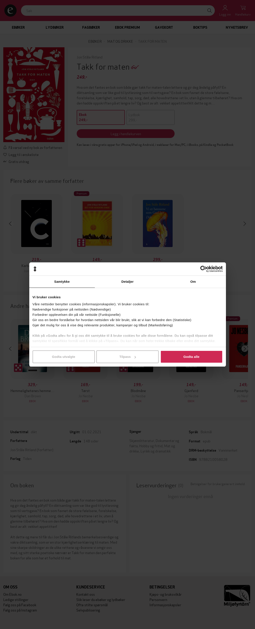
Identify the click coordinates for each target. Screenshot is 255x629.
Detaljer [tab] (127, 281)
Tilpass (127, 357)
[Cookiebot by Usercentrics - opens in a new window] (203, 269)
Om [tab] (193, 281)
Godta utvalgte (63, 357)
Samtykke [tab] (62, 281)
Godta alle (191, 357)
